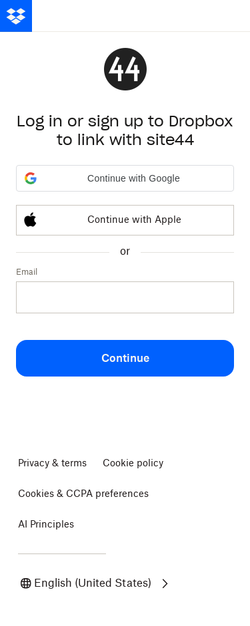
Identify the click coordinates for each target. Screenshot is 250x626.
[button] (125, 178)
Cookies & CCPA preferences (83, 494)
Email (26, 272)
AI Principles (46, 525)
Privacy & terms (52, 463)
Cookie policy (133, 463)
